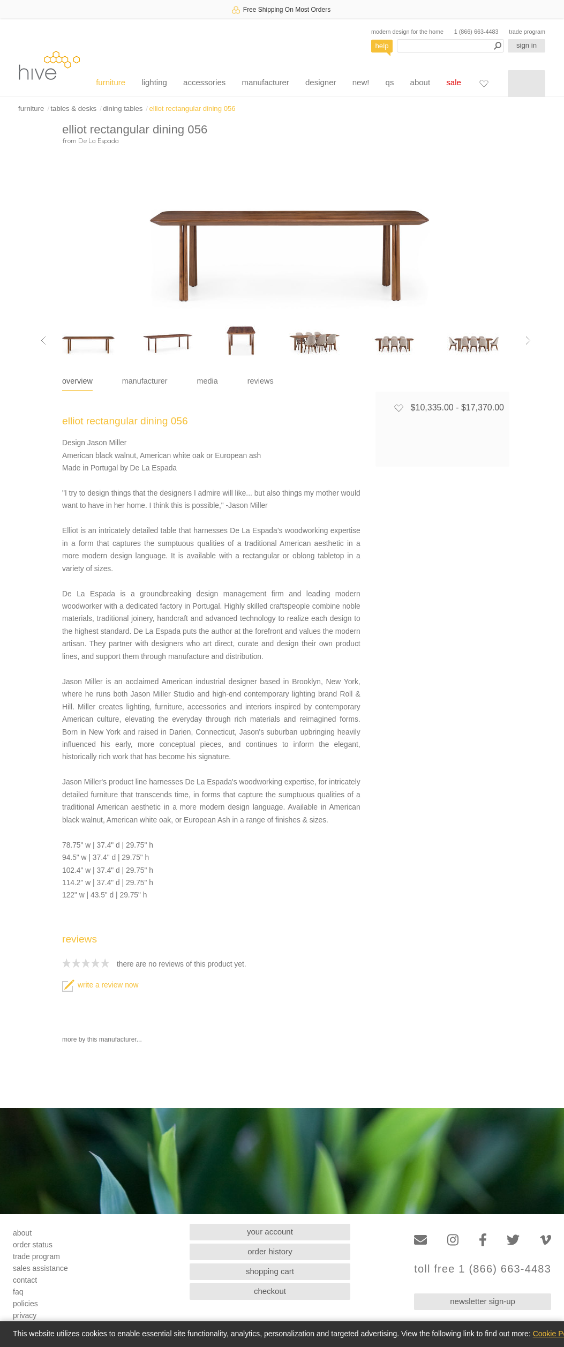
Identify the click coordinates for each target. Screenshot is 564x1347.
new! (361, 82)
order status (32, 1244)
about (420, 82)
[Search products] (450, 46)
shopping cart (270, 1271)
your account (270, 1231)
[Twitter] (513, 1240)
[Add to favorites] (398, 408)
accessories (204, 82)
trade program (527, 31)
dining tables (122, 108)
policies (25, 1303)
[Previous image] (43, 341)
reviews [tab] (260, 381)
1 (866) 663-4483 (476, 31)
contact (25, 1280)
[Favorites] (483, 83)
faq (18, 1292)
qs (390, 82)
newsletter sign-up (482, 1301)
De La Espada (98, 140)
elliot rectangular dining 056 (192, 108)
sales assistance (40, 1268)
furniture (110, 82)
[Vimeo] (545, 1240)
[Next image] (528, 341)
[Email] (420, 1240)
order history (269, 1251)
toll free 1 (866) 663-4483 (482, 1269)
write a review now (100, 985)
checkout (270, 1291)
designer (320, 82)
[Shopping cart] (526, 83)
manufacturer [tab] (145, 381)
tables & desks (73, 108)
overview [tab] (77, 381)
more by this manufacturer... (102, 1039)
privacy (24, 1315)
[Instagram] (452, 1240)
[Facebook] (483, 1240)
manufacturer (265, 82)
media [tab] (207, 381)
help (382, 46)
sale (453, 82)
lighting (154, 82)
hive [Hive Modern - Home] (49, 65)
